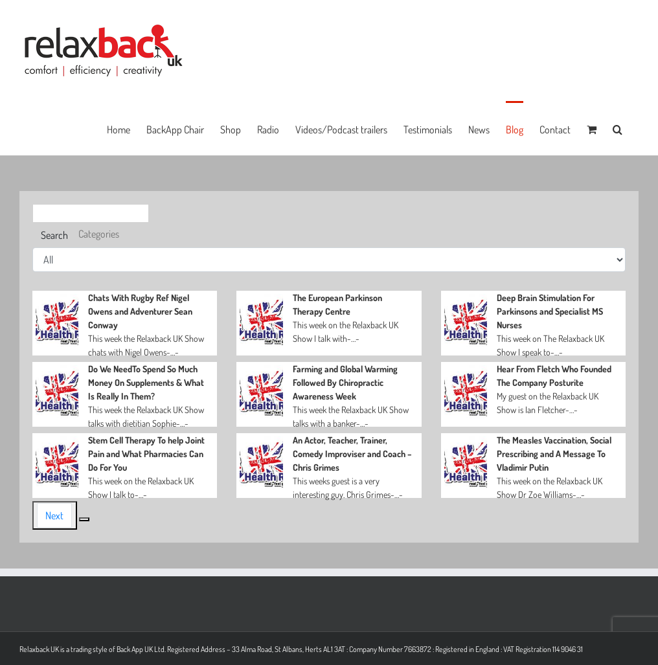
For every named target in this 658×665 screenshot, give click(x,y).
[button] (617, 128)
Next (54, 515)
